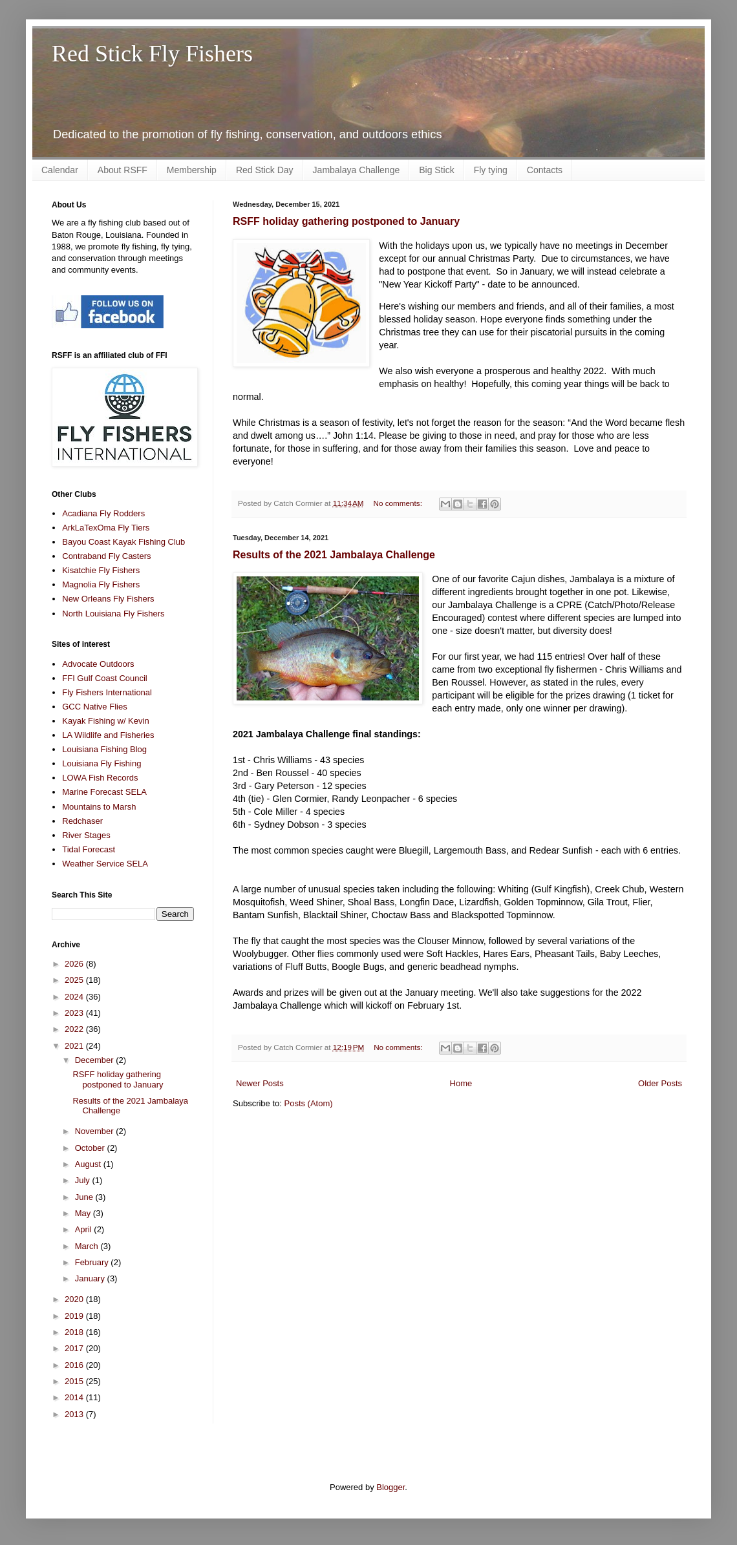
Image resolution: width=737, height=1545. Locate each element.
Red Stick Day (265, 170)
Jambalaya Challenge (356, 170)
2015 (75, 1381)
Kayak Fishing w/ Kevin (105, 721)
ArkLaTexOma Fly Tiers (105, 527)
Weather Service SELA (105, 863)
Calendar (59, 170)
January (91, 1278)
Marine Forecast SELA (104, 792)
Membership (192, 170)
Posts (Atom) (308, 1103)
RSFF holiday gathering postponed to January (346, 221)
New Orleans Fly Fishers (108, 599)
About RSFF (122, 170)
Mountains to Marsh (99, 807)
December (95, 1060)
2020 (75, 1299)
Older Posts (660, 1083)
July (83, 1180)
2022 (75, 1029)
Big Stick (436, 170)
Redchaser (82, 821)
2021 (75, 1046)
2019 (75, 1316)
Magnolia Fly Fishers (101, 584)
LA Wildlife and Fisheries (108, 735)
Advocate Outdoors (98, 664)
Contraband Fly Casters (106, 556)
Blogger (390, 1487)
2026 (75, 964)
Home (461, 1083)
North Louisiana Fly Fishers (113, 613)
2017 (75, 1348)
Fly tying (490, 170)
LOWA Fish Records (100, 778)
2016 (75, 1365)
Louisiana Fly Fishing (101, 763)
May (84, 1213)
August (89, 1164)
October (91, 1148)
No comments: (399, 503)
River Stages (86, 835)
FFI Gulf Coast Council (104, 678)
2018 (75, 1332)
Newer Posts (260, 1083)
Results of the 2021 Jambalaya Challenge (334, 554)
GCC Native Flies (94, 706)
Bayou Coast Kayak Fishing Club (123, 542)
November (95, 1131)
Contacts (544, 170)
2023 (75, 1013)
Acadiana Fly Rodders (103, 513)
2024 (75, 997)
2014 (75, 1397)
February (93, 1262)
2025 (75, 980)
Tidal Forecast (88, 849)
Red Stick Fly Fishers (152, 54)
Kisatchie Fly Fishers (101, 570)
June (85, 1197)
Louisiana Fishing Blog (104, 749)
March (88, 1246)
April (84, 1229)
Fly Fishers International (107, 692)
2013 (75, 1414)
